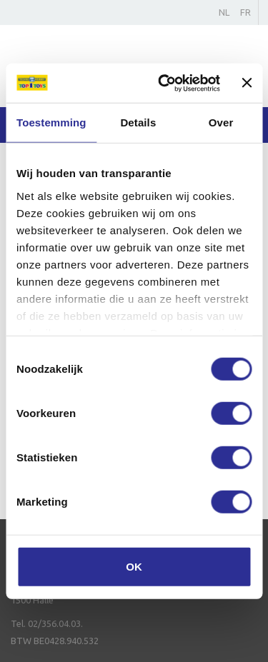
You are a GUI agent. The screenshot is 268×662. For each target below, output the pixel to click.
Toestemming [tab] (51, 122)
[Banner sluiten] (247, 83)
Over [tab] (221, 122)
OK (134, 567)
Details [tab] (138, 122)
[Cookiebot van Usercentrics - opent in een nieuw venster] (164, 83)
